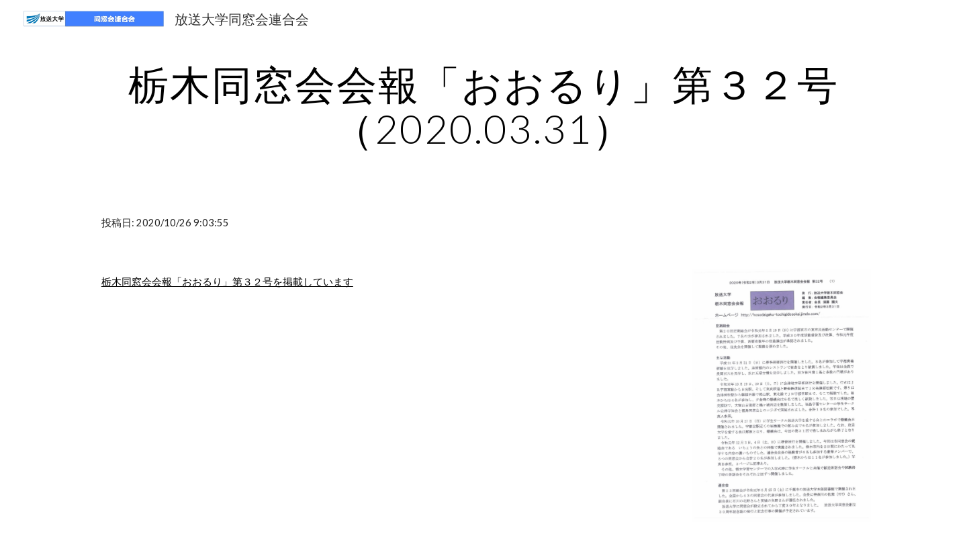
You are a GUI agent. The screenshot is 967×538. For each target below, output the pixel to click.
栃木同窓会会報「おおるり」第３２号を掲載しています (227, 281)
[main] (483, 106)
